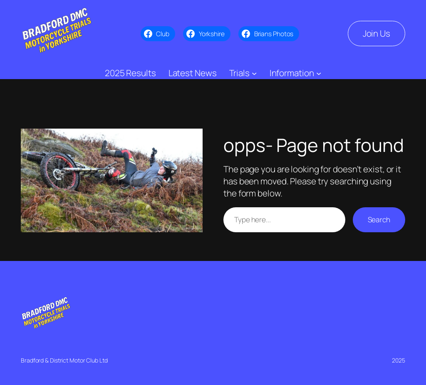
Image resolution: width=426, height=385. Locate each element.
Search (379, 219)
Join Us (376, 33)
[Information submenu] (318, 72)
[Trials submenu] (254, 72)
